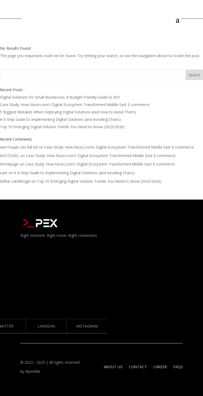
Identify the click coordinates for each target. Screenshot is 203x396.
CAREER (160, 366)
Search (194, 74)
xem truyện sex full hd (19, 147)
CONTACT (138, 366)
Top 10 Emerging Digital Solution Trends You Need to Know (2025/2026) (62, 126)
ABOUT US (113, 366)
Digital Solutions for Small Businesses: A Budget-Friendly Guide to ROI (60, 97)
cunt (3, 172)
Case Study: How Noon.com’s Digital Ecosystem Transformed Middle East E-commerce (75, 104)
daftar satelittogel (15, 181)
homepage (9, 164)
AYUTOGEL (9, 155)
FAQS (178, 366)
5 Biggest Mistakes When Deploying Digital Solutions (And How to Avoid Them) (68, 111)
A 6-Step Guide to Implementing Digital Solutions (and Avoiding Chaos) (60, 119)
